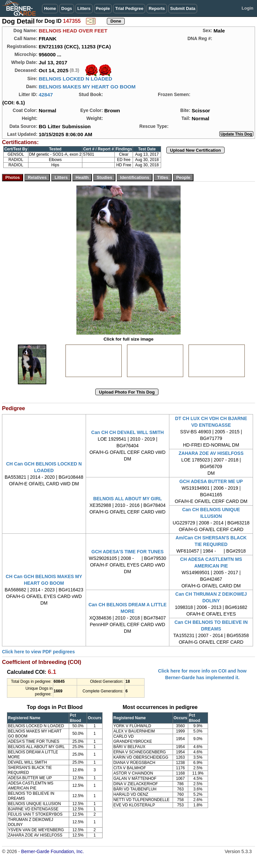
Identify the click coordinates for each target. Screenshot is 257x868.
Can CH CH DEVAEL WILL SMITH (127, 432)
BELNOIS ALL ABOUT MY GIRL (127, 498)
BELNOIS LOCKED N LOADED (75, 78)
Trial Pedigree (129, 8)
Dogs (66, 8)
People (103, 8)
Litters (84, 8)
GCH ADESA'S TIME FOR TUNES (127, 551)
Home (50, 8)
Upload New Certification (195, 150)
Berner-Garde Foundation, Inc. (52, 851)
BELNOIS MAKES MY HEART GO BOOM (87, 86)
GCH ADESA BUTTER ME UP (211, 481)
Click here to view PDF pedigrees (38, 651)
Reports (157, 8)
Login (247, 8)
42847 (46, 94)
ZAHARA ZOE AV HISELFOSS (211, 453)
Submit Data (182, 8)
